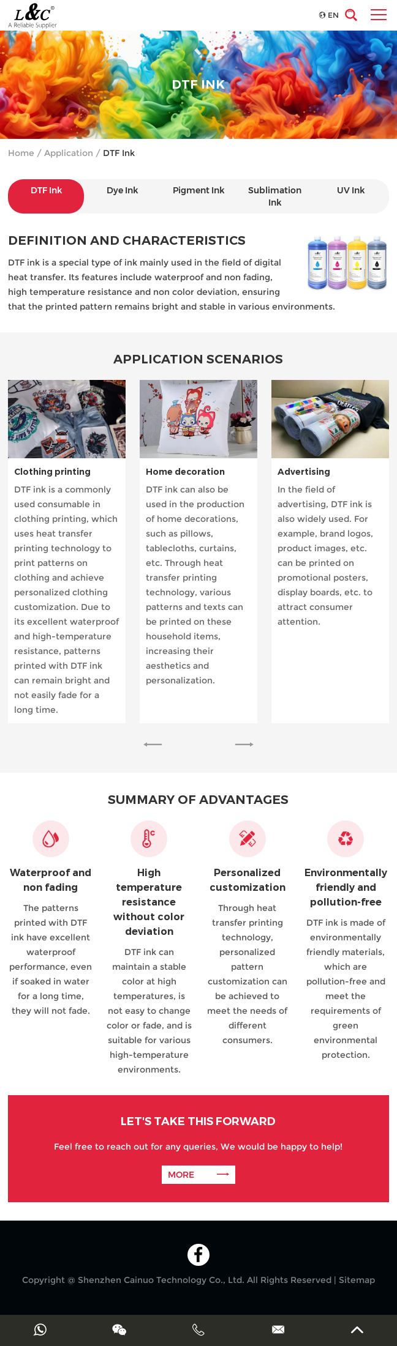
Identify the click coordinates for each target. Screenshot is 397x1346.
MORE (198, 1175)
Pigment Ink (198, 190)
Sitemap (357, 1279)
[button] (152, 744)
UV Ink (351, 190)
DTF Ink (119, 152)
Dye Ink (122, 190)
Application (68, 152)
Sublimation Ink (274, 196)
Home (21, 152)
